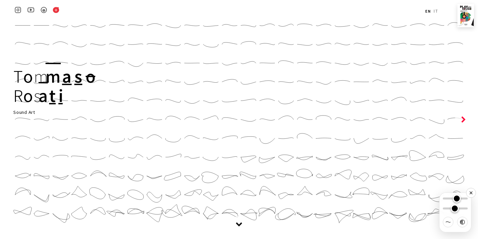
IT (436, 11)
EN (428, 11)
